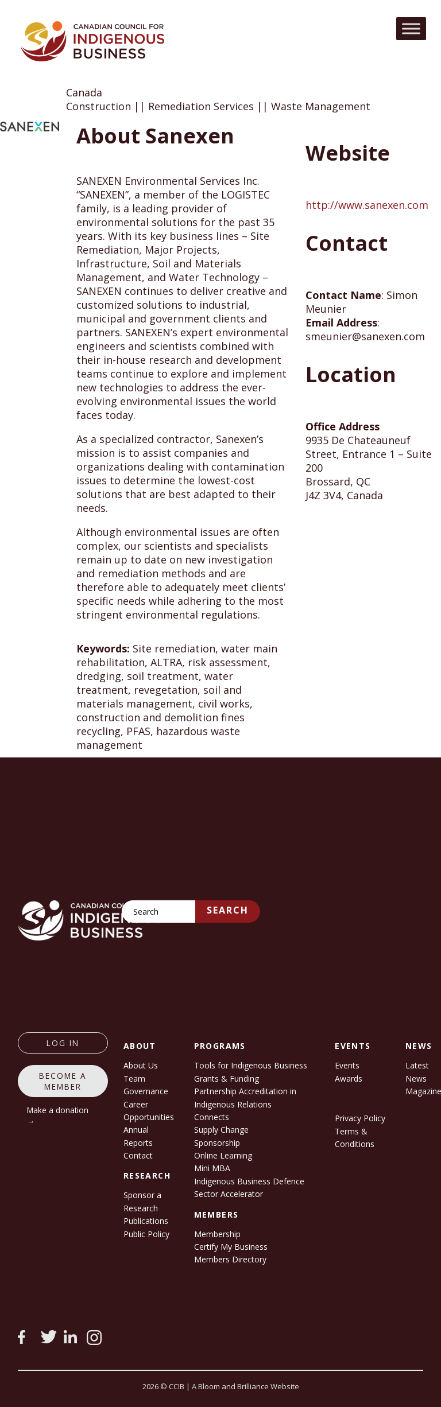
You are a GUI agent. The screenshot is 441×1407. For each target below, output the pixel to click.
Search (228, 910)
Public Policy (146, 1234)
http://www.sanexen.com (366, 205)
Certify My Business (231, 1246)
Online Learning (223, 1155)
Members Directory (230, 1259)
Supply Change (221, 1129)
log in (63, 1042)
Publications (145, 1220)
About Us (140, 1065)
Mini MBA (212, 1168)
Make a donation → (57, 1115)
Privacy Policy (360, 1118)
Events (347, 1065)
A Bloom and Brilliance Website (245, 1386)
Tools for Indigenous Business (250, 1065)
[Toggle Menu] (411, 28)
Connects (211, 1116)
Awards (348, 1078)
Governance (145, 1091)
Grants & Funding (226, 1078)
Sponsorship (217, 1142)
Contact (138, 1155)
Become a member (63, 1081)
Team (134, 1078)
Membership (217, 1234)
